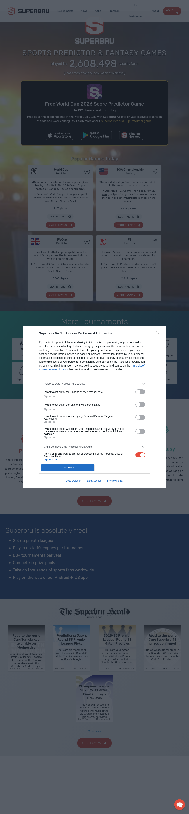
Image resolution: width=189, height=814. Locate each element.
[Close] (158, 333)
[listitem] (94, 384)
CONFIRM (68, 467)
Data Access (94, 480)
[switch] (140, 391)
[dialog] (94, 407)
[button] (179, 804)
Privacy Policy (115, 480)
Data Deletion (73, 480)
